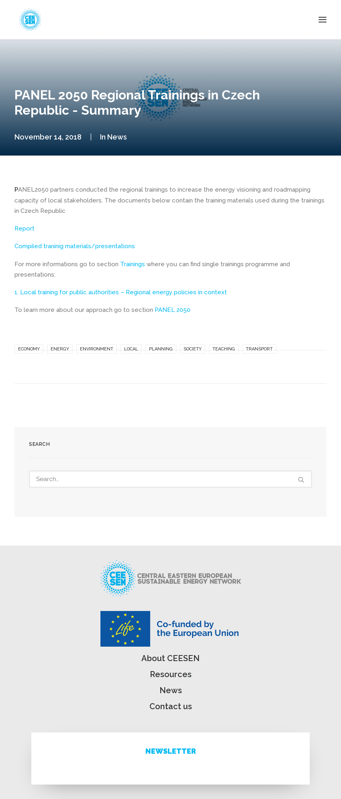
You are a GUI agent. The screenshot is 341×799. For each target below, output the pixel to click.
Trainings (132, 264)
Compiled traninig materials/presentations (74, 246)
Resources (171, 674)
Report (24, 228)
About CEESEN (170, 658)
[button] (322, 19)
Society (193, 349)
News (117, 137)
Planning (161, 349)
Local (131, 349)
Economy (29, 349)
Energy (60, 349)
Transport (259, 349)
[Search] (170, 479)
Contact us (170, 706)
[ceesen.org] (30, 20)
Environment (96, 349)
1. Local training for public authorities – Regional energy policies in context (120, 292)
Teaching (223, 349)
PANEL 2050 (172, 310)
